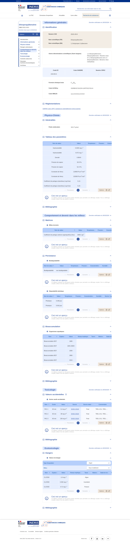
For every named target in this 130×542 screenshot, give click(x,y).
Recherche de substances (91, 15)
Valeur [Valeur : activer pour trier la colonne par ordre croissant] (79, 143)
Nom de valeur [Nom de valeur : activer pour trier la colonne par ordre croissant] (57, 143)
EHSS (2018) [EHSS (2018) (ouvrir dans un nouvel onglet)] (75, 409)
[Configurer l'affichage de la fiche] (33, 34)
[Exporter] (37, 34)
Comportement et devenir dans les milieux (28, 50)
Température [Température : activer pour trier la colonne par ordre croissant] (91, 143)
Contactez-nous (23, 531)
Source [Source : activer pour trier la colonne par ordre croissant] (75, 404)
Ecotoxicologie (25, 56)
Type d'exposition (49, 463)
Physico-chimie (25, 44)
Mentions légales (39, 531)
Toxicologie (24, 53)
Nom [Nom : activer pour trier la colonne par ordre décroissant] (50, 336)
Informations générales (27, 42)
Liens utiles (74, 15)
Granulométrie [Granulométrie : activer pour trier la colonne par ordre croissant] (110, 230)
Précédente (70, 190)
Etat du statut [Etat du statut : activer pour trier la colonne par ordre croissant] (87, 404)
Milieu (45, 468)
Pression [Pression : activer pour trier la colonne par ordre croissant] (101, 143)
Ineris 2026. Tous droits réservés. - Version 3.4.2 (30, 538)
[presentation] (73, 82)
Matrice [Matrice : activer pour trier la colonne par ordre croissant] (100, 336)
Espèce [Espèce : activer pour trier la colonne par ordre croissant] (61, 336)
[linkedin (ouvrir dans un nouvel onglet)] (102, 539)
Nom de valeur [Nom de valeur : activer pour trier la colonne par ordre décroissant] (59, 230)
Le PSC (31, 15)
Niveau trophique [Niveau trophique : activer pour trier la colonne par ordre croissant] (83, 336)
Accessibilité (31, 531)
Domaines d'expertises (46, 15)
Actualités (62, 15)
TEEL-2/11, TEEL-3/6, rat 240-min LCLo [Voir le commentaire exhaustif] (102, 409)
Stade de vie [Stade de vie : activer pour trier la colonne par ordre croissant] (110, 336)
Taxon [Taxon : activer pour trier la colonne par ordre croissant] (93, 336)
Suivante (85, 190)
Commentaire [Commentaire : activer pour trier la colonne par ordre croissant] (103, 404)
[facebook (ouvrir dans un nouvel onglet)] (92, 539)
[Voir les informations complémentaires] (65, 394)
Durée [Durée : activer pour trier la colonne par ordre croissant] (54, 404)
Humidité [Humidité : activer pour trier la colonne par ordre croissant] (104, 266)
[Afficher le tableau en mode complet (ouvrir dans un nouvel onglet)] (109, 190)
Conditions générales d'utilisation (51, 531)
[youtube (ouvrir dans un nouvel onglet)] (97, 539)
